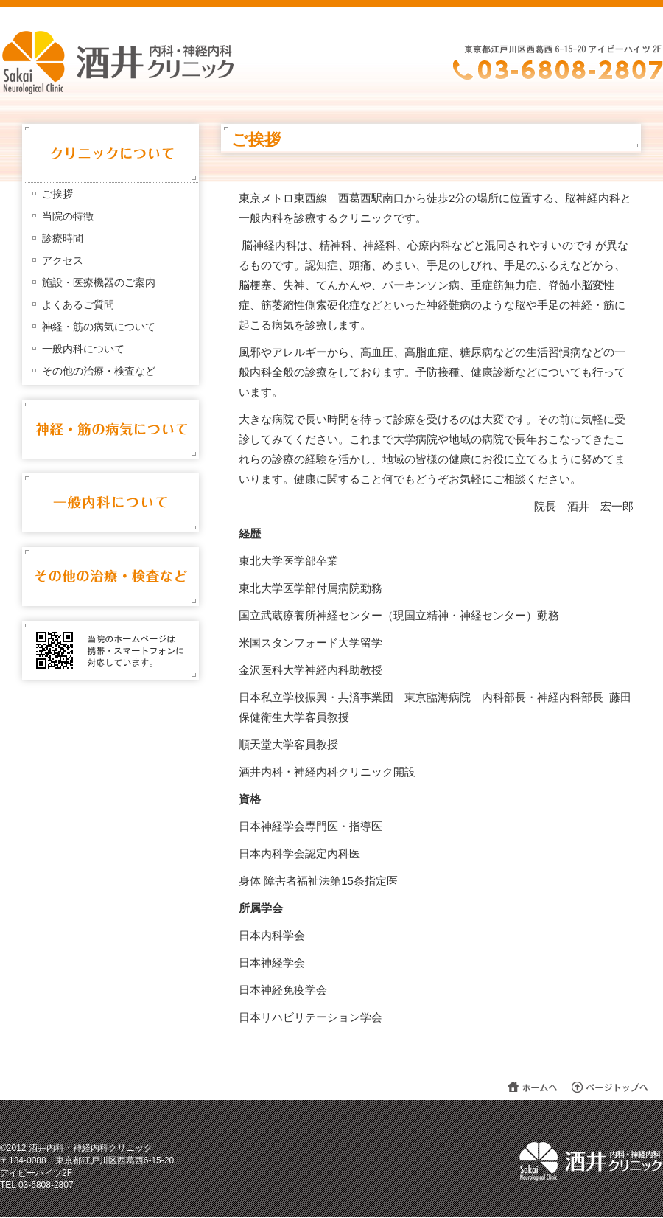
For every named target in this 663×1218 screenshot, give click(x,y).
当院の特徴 (68, 216)
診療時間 (62, 238)
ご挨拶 (57, 194)
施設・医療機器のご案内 (98, 282)
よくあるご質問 (78, 304)
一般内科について (83, 349)
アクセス (62, 260)
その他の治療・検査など (98, 371)
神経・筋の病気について (98, 327)
